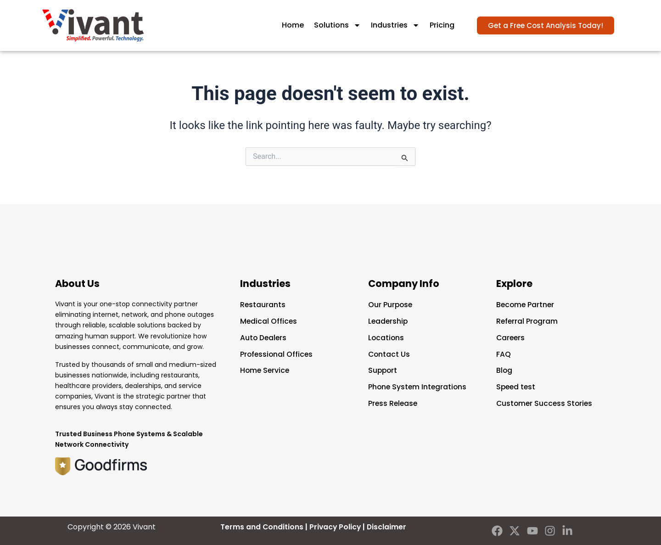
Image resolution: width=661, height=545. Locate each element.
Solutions (337, 25)
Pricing (442, 25)
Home (293, 25)
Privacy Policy (335, 527)
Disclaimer (388, 527)
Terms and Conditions (261, 527)
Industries (395, 25)
